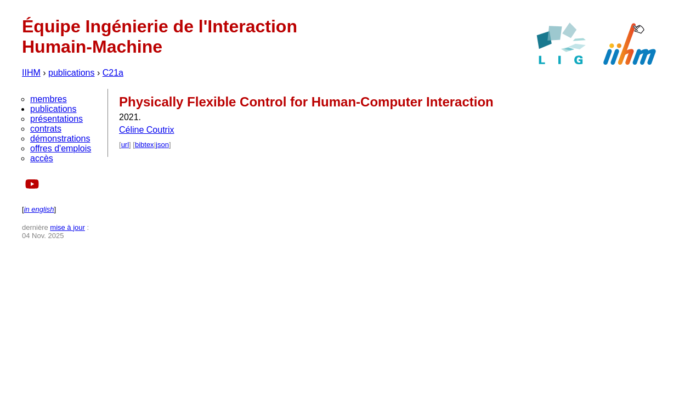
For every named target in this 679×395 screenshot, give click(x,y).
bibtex (144, 144)
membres (48, 99)
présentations (56, 118)
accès (41, 158)
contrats (45, 128)
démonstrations (60, 138)
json (162, 144)
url (125, 144)
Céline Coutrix (146, 129)
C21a (113, 72)
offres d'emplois (60, 148)
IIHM (31, 72)
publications (71, 72)
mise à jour (67, 227)
